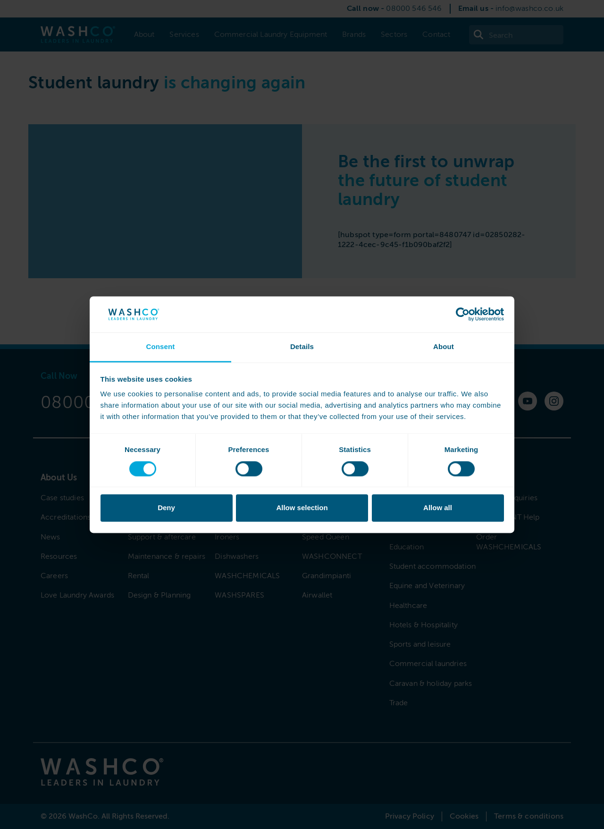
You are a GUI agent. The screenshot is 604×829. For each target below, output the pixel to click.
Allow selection (301, 508)
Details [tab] (302, 347)
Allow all (437, 508)
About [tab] (443, 347)
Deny (166, 508)
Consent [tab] (160, 347)
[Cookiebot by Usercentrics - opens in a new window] (462, 314)
